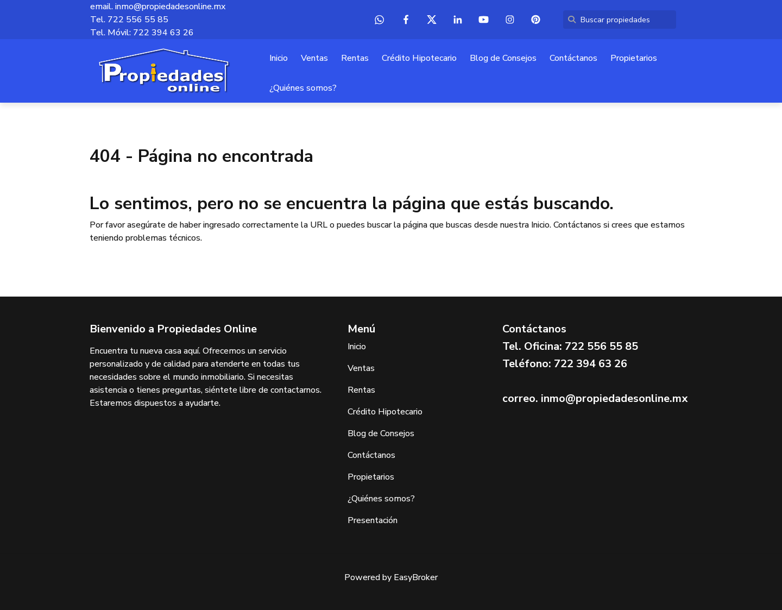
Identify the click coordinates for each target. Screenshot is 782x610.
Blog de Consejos (503, 58)
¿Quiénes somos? (303, 88)
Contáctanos (573, 58)
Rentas (355, 58)
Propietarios (633, 58)
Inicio (278, 58)
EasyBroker (416, 577)
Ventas (314, 58)
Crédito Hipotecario (419, 58)
